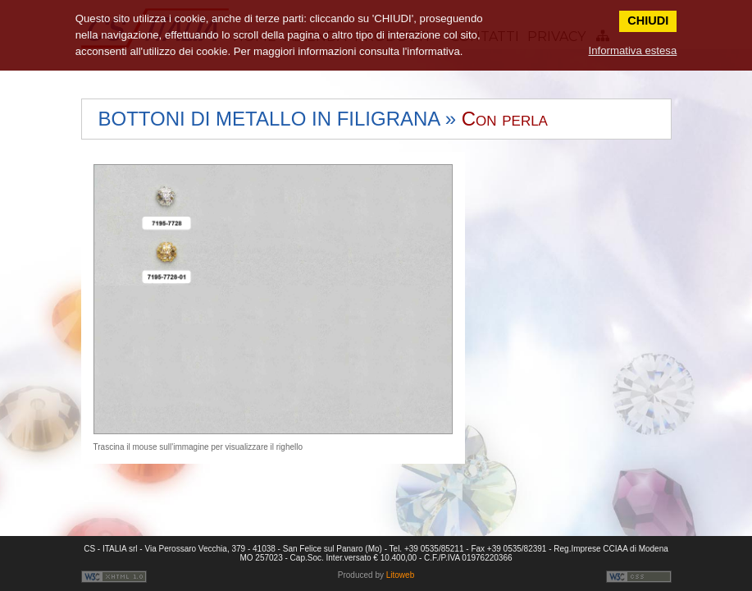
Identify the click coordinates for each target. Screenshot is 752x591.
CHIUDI (647, 20)
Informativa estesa (633, 50)
